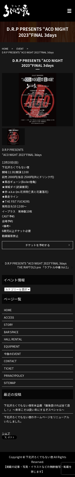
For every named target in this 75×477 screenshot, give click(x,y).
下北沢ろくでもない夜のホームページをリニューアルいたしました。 (36, 419)
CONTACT (10, 361)
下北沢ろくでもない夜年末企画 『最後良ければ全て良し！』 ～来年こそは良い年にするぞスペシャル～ (37, 407)
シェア (6, 433)
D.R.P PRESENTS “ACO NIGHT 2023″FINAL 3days (36, 263)
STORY (8, 325)
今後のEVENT (12, 354)
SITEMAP (10, 383)
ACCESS (9, 317)
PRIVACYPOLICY (14, 376)
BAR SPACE (11, 332)
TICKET (9, 368)
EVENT (20, 48)
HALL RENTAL (13, 339)
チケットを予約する (37, 245)
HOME (5, 48)
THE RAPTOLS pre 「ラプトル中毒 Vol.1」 (43, 267)
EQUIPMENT (12, 346)
